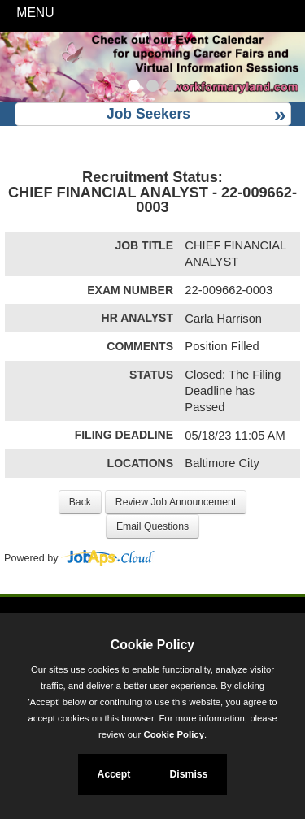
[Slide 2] (152, 87)
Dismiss (188, 774)
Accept (114, 774)
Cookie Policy (152, 645)
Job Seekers (148, 114)
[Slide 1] (134, 87)
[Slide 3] (171, 87)
